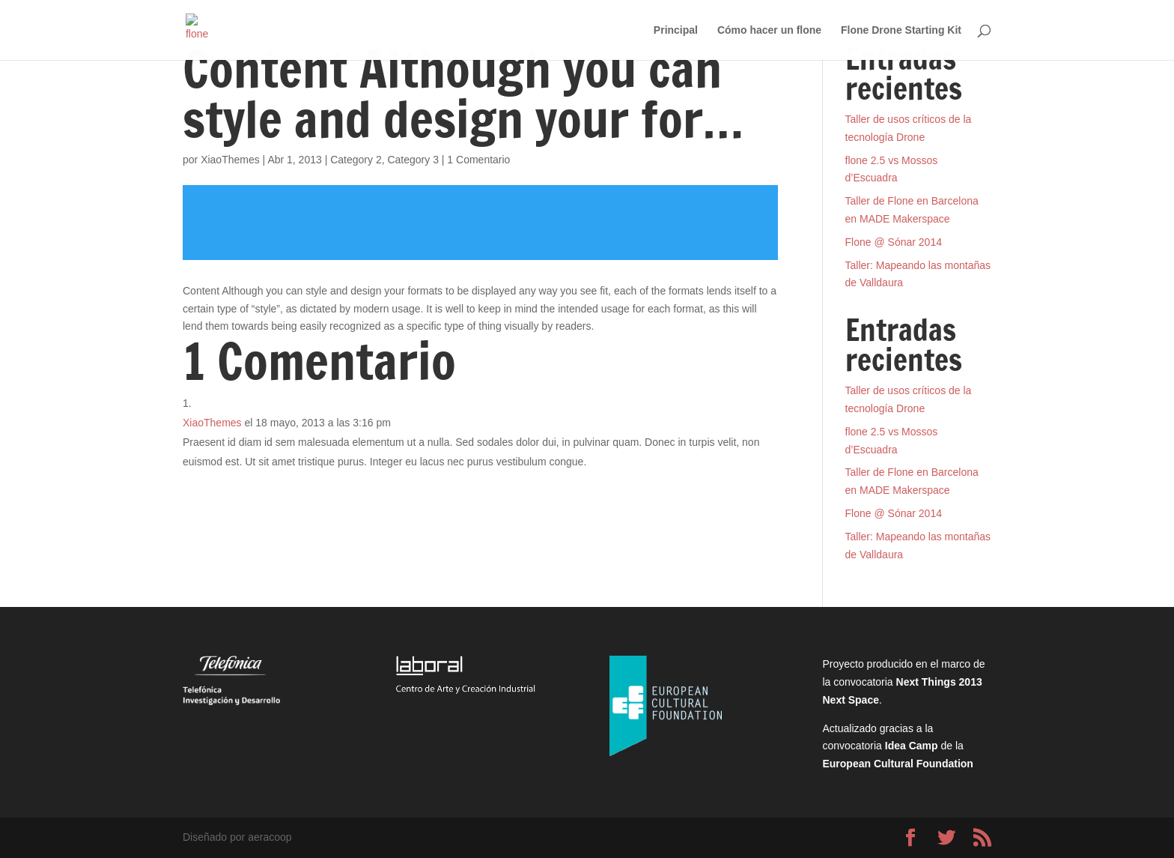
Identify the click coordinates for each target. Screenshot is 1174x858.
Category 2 (355, 160)
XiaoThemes (230, 160)
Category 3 (412, 160)
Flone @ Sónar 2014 (893, 242)
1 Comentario (478, 160)
